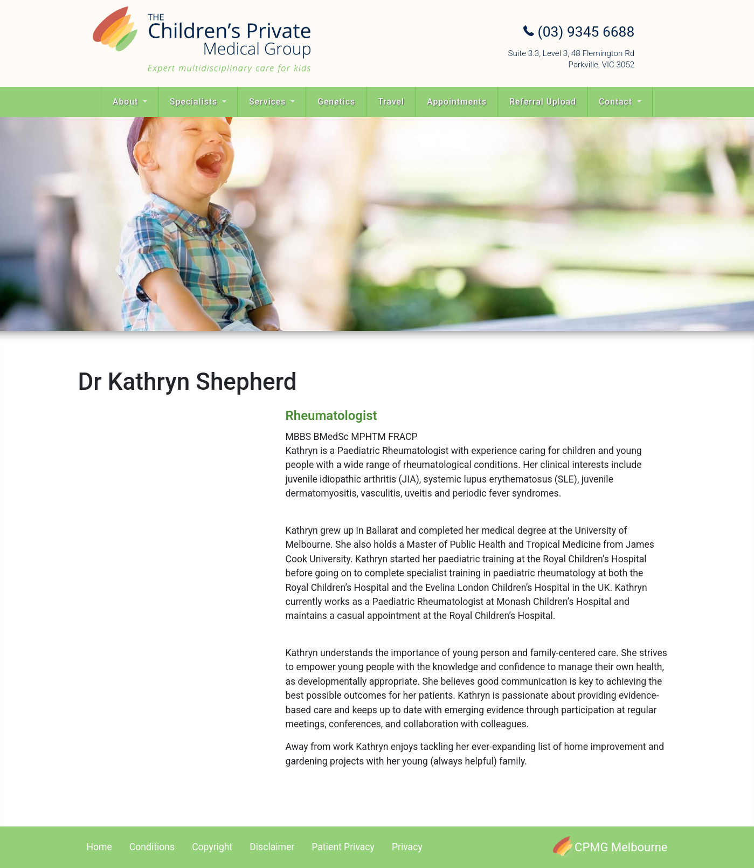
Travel (391, 102)
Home (99, 847)
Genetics (336, 102)
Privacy (407, 847)
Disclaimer (272, 847)
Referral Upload (542, 102)
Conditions (152, 847)
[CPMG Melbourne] (610, 847)
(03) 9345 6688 (578, 32)
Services (268, 102)
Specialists (195, 102)
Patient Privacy (343, 847)
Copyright (212, 847)
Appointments (457, 102)
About (127, 102)
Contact (617, 102)
